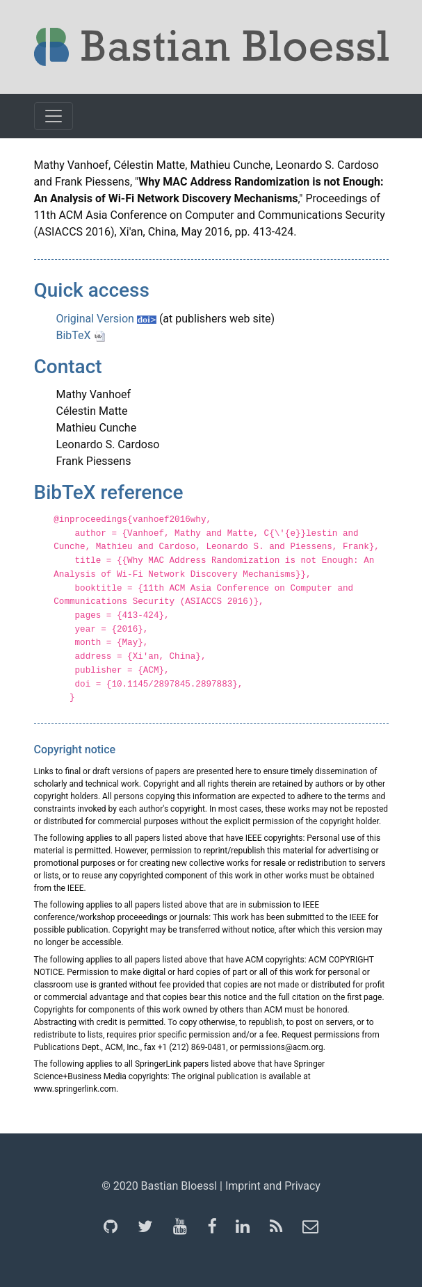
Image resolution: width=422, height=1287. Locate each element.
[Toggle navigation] (53, 116)
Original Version (106, 318)
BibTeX (80, 335)
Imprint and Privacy (272, 1185)
